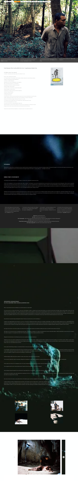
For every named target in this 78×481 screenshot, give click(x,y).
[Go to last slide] (14, 457)
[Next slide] (64, 457)
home (6, 1)
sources (34, 1)
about (11, 1)
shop (40, 1)
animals (28, 1)
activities (17, 1)
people (23, 1)
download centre (46, 1)
